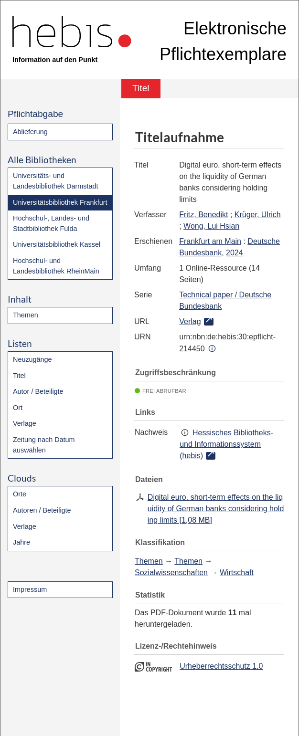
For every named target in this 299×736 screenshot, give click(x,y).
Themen (25, 315)
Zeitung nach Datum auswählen (44, 445)
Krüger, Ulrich (258, 214)
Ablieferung (30, 132)
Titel (19, 375)
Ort (17, 407)
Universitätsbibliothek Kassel (56, 244)
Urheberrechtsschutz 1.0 (221, 666)
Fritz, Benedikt (203, 214)
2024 (234, 253)
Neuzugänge (32, 359)
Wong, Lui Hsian (211, 226)
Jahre (21, 542)
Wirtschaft (237, 572)
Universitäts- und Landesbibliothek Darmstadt (55, 181)
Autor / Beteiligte (38, 391)
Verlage (24, 423)
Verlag (190, 321)
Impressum (30, 589)
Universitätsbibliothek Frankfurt (60, 202)
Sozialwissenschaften (171, 572)
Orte (19, 494)
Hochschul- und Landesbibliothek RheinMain (56, 266)
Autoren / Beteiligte (42, 510)
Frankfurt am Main (210, 241)
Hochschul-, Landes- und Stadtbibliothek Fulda (51, 223)
